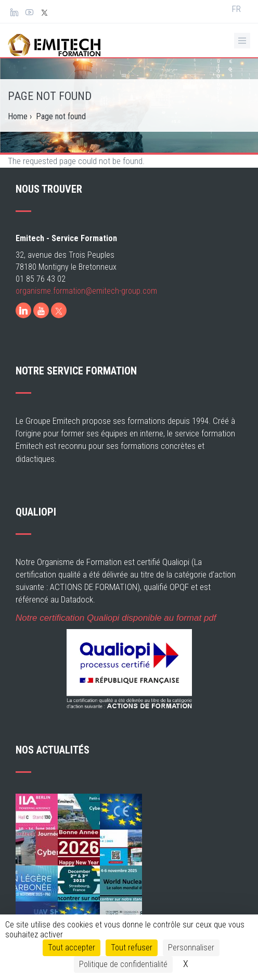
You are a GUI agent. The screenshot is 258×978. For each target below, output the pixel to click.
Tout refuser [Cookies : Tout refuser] (131, 947)
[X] (59, 333)
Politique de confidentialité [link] (123, 964)
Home (18, 116)
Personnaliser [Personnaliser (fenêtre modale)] (191, 947)
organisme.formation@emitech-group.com (86, 314)
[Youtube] (41, 333)
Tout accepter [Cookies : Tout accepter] (71, 947)
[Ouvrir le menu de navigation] (242, 40)
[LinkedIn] (23, 333)
